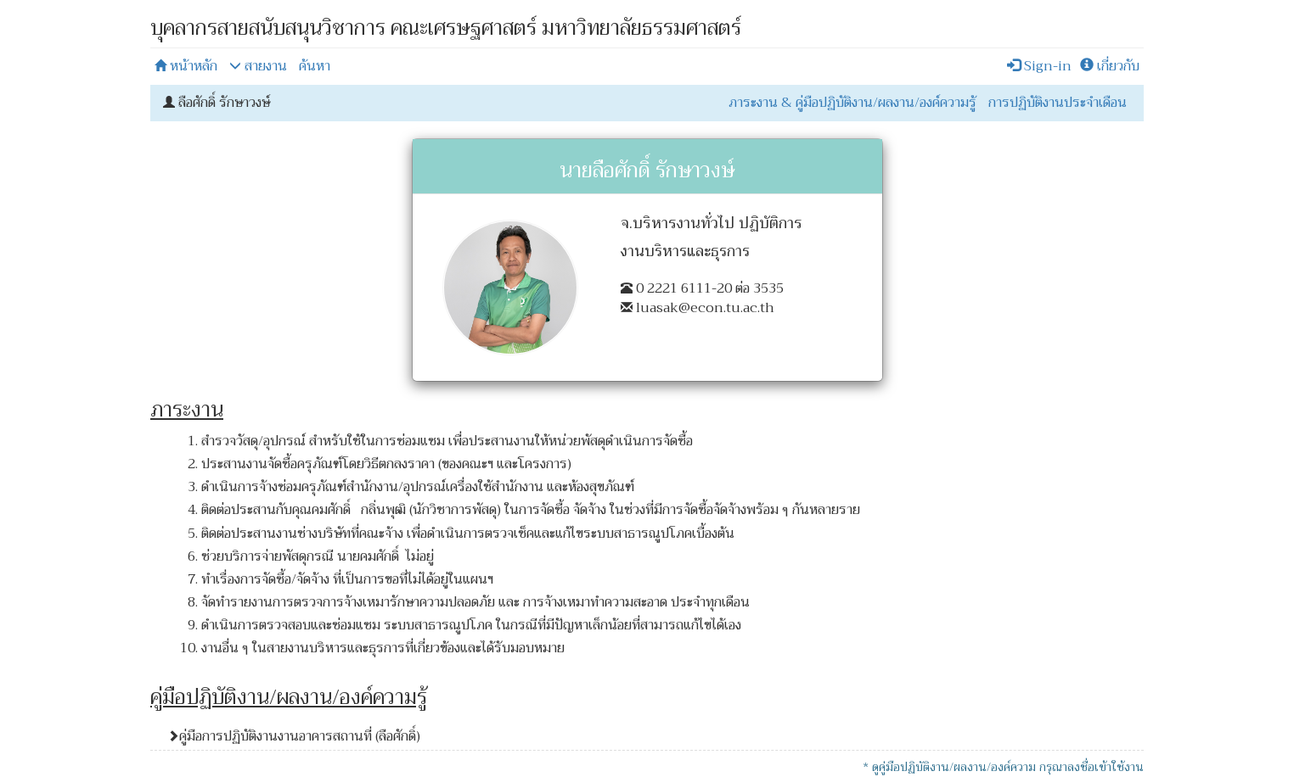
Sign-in (1039, 66)
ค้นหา (314, 66)
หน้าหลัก (186, 66)
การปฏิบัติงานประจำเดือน (1057, 103)
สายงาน (258, 66)
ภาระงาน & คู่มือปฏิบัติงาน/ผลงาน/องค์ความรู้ (852, 103)
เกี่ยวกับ (1109, 66)
